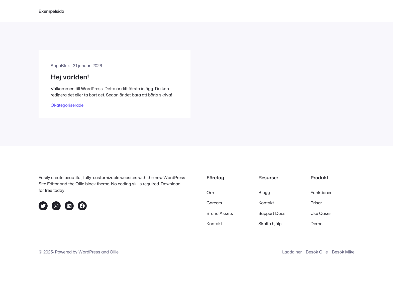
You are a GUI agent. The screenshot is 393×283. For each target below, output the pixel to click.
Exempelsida (51, 11)
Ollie (114, 252)
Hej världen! (70, 77)
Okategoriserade (67, 105)
